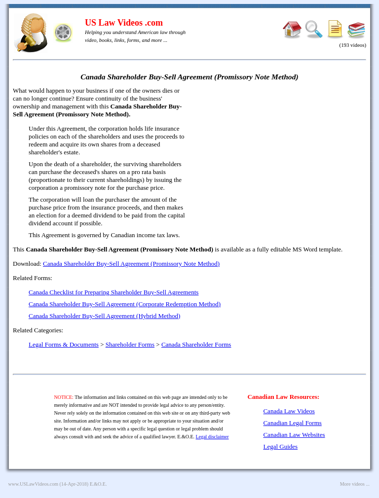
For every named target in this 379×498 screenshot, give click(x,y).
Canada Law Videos (288, 411)
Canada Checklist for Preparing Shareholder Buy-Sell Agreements (113, 292)
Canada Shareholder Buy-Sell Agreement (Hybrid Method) (104, 316)
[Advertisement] (281, 158)
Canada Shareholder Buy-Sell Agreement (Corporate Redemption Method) (125, 304)
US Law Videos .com (124, 23)
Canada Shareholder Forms (196, 344)
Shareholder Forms (130, 344)
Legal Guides (280, 446)
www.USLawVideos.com (33, 484)
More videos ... (355, 484)
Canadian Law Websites (294, 434)
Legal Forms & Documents (64, 344)
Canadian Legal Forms (292, 423)
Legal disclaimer (212, 436)
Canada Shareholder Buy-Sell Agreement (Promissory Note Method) (131, 263)
